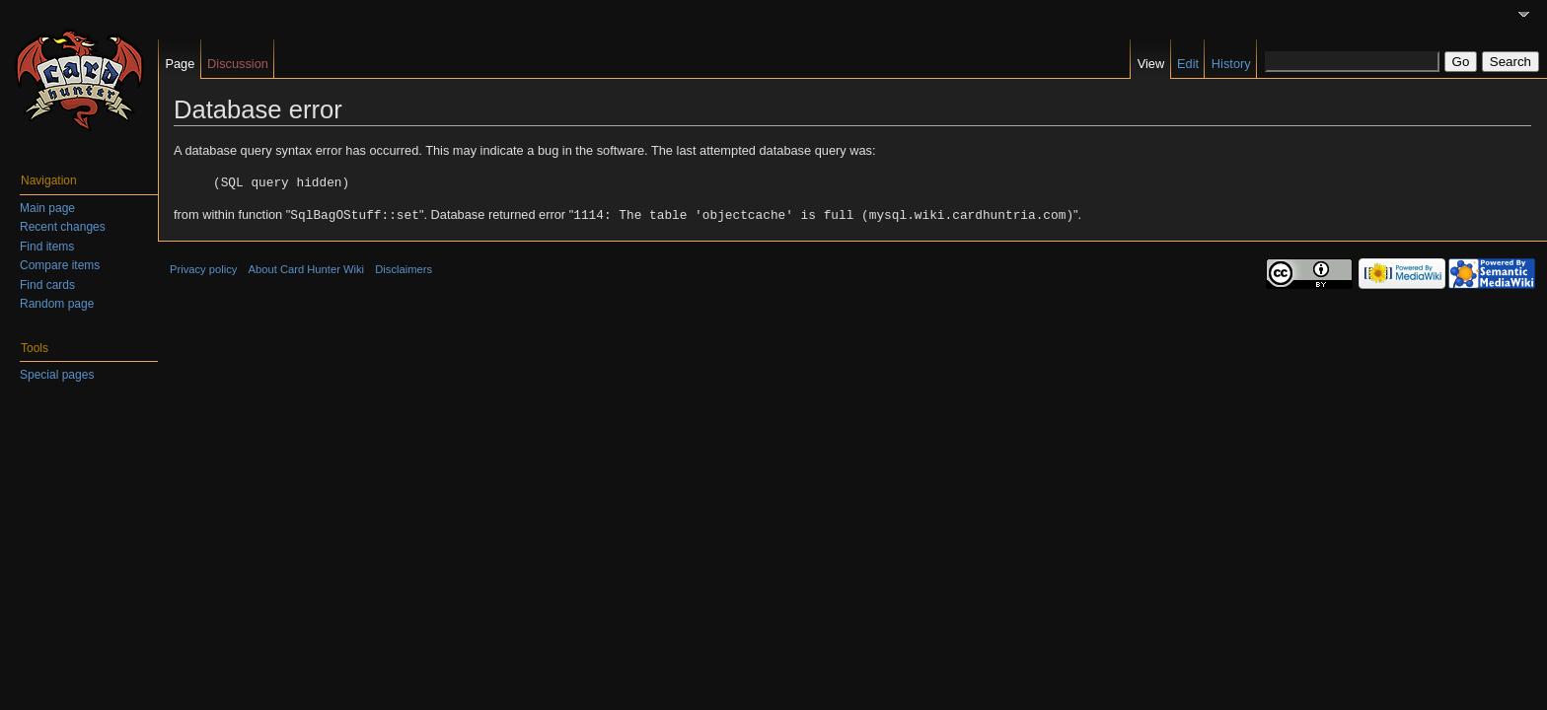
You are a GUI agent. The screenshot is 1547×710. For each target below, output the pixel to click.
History (1231, 63)
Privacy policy (203, 267)
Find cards (47, 285)
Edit (1188, 63)
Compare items (60, 265)
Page (179, 63)
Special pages (57, 375)
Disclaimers (403, 267)
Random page (57, 304)
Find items (47, 246)
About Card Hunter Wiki (307, 267)
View (1151, 63)
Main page (47, 208)
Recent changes (63, 227)
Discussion (237, 63)
